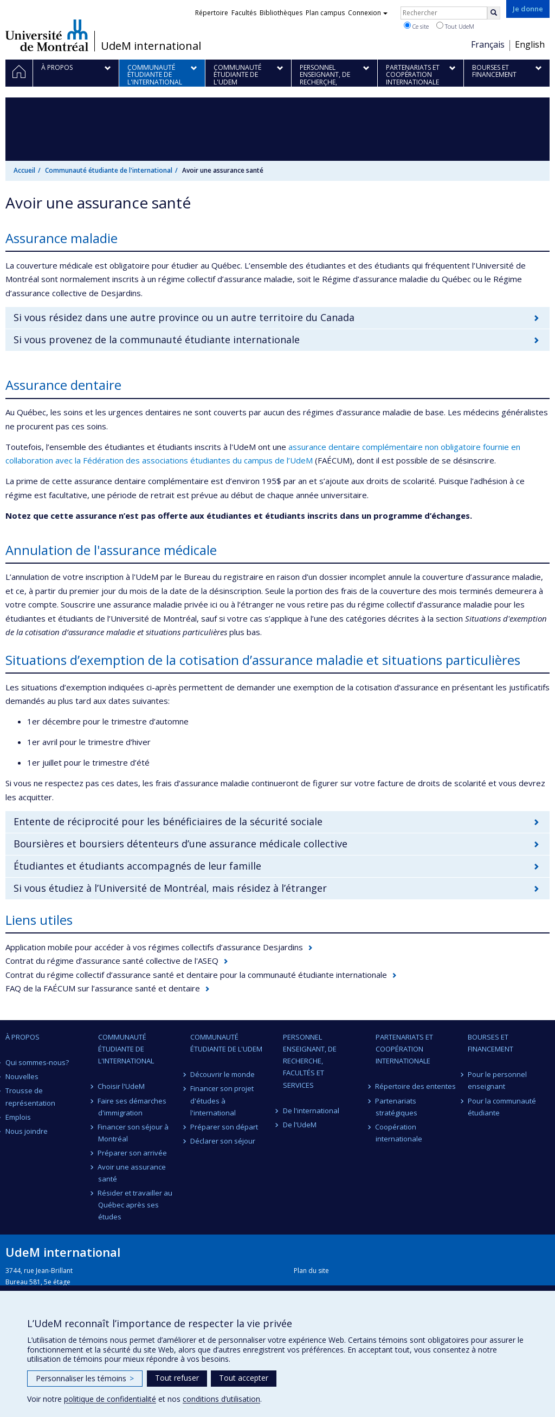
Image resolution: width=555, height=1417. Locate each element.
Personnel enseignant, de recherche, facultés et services (310, 1060)
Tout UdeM (455, 26)
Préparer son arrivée (132, 1153)
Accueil (24, 170)
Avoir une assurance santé (132, 1173)
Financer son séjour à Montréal (133, 1133)
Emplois (18, 1117)
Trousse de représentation (30, 1096)
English (530, 44)
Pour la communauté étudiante (502, 1107)
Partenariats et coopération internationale (404, 1049)
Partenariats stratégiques (396, 1107)
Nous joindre (26, 1131)
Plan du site (311, 1270)
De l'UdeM (300, 1124)
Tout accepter (243, 1378)
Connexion (368, 12)
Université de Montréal (46, 35)
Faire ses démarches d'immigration (132, 1107)
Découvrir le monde (222, 1074)
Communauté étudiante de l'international (108, 170)
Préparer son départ (224, 1127)
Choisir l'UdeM (121, 1086)
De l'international (311, 1110)
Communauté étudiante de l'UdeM (226, 1043)
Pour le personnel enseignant (497, 1080)
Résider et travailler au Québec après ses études (135, 1205)
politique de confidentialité (110, 1399)
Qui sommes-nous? (37, 1062)
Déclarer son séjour (222, 1141)
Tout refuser (177, 1378)
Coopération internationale (399, 1133)
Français (488, 44)
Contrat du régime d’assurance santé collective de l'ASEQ (111, 960)
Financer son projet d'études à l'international (222, 1100)
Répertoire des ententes (416, 1086)
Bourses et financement (490, 1043)
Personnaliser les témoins (85, 1378)
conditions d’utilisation (221, 1399)
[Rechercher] (493, 12)
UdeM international (151, 46)
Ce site (416, 26)
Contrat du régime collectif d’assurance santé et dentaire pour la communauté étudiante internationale (196, 974)
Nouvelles (21, 1076)
